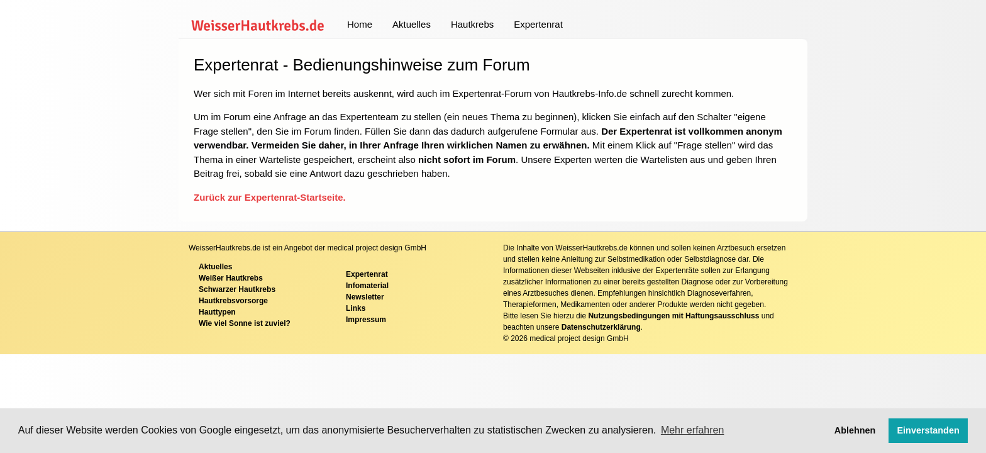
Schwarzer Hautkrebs (237, 289)
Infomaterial (367, 285)
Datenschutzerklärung (601, 327)
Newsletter (365, 297)
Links (355, 308)
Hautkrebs (472, 24)
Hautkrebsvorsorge (233, 300)
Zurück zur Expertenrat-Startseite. (270, 197)
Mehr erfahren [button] (692, 430)
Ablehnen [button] (855, 430)
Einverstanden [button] (928, 430)
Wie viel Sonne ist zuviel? (245, 323)
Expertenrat (538, 24)
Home (359, 24)
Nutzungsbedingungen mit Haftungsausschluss (673, 315)
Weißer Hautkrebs (231, 278)
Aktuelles (411, 24)
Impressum (366, 319)
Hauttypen (217, 312)
